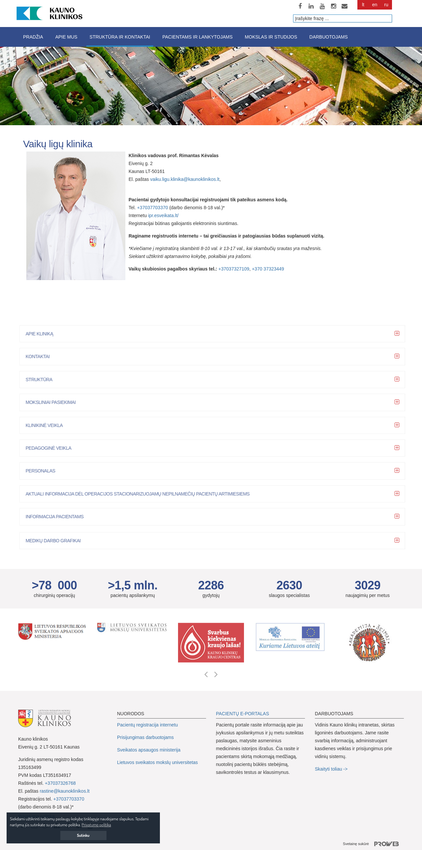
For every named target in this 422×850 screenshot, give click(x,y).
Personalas (42, 470)
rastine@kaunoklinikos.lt (64, 791)
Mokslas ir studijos (271, 37)
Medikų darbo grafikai (55, 540)
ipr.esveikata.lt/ (163, 215)
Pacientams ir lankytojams (197, 37)
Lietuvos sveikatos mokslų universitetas (157, 762)
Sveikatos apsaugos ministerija (148, 749)
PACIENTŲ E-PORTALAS (242, 713)
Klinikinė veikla (46, 425)
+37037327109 (233, 268)
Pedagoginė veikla (51, 448)
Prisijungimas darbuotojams (145, 737)
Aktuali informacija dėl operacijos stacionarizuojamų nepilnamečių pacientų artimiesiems (140, 493)
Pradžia (33, 37)
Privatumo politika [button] (96, 824)
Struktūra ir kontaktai (120, 37)
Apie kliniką (41, 333)
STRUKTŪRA (41, 379)
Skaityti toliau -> (332, 769)
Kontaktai (40, 356)
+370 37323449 (268, 268)
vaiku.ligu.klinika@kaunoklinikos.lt (184, 179)
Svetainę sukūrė (373, 844)
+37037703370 (152, 207)
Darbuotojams (328, 37)
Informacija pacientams (57, 516)
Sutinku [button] (83, 835)
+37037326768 (60, 783)
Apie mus (66, 37)
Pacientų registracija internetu (147, 724)
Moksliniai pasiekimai (53, 402)
